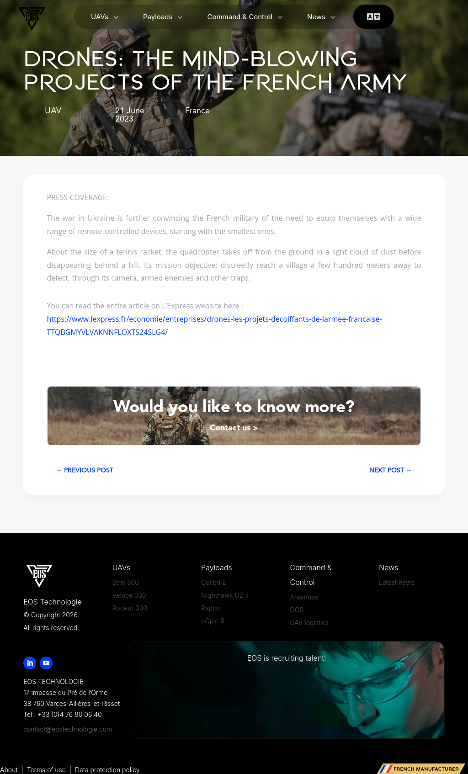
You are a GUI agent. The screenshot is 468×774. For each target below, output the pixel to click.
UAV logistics (309, 622)
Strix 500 (125, 582)
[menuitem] (105, 16)
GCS (296, 610)
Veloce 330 (129, 595)
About (9, 770)
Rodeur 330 (129, 608)
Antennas (304, 597)
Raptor (210, 608)
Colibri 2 (213, 582)
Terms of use (47, 770)
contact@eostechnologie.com (67, 729)
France (197, 111)
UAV (53, 111)
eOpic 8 (212, 621)
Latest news (397, 582)
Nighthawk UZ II (225, 595)
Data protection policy (107, 770)
